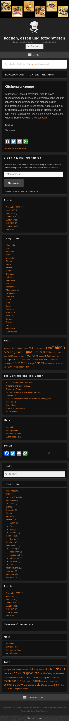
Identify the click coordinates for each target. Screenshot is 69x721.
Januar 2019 (11, 216)
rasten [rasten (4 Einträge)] (54, 356)
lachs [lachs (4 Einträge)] (6, 356)
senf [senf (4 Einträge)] (51, 359)
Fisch (8, 264)
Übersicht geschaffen (15, 408)
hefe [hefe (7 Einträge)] (46, 352)
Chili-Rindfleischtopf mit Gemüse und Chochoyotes (28, 399)
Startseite (31, 64)
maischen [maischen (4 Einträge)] (16, 356)
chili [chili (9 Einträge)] (31, 348)
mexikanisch (11, 293)
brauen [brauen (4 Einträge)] (25, 348)
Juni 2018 (10, 220)
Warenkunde (11, 332)
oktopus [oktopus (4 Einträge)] (42, 356)
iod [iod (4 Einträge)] (57, 352)
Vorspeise (10, 328)
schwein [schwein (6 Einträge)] (45, 359)
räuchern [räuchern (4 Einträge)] (29, 359)
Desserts (10, 258)
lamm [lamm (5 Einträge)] (10, 356)
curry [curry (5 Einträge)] (36, 348)
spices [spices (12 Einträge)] (39, 363)
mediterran (11, 287)
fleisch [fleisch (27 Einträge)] (58, 347)
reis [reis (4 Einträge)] (58, 356)
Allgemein (10, 245)
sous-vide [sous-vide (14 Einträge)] (20, 363)
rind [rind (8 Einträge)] (14, 359)
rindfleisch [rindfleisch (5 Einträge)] (21, 360)
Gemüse (10, 271)
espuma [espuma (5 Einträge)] (42, 348)
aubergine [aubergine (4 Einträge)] (7, 348)
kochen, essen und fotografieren (34, 38)
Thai (8, 325)
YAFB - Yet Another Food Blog (19, 383)
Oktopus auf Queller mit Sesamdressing (23, 392)
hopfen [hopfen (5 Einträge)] (52, 352)
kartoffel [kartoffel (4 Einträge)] (61, 352)
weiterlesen (41, 117)
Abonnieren (14, 183)
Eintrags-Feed (12, 430)
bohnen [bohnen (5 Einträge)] (19, 348)
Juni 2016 (10, 226)
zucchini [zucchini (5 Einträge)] (25, 367)
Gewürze (10, 274)
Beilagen (10, 251)
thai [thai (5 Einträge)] (62, 363)
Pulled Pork (11, 402)
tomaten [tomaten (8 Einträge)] (8, 366)
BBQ (8, 248)
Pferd (8, 299)
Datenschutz (61, 708)
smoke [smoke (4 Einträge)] (55, 359)
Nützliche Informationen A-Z (18, 386)
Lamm (9, 283)
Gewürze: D (11, 395)
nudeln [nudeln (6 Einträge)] (35, 356)
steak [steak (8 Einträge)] (57, 363)
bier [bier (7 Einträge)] (14, 348)
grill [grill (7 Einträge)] (42, 352)
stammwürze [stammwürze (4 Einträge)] (48, 363)
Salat (8, 306)
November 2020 (13, 207)
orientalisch (11, 296)
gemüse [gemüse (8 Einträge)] (8, 352)
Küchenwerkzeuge (19, 86)
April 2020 (10, 210)
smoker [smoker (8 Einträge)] (8, 363)
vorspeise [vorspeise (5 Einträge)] (18, 367)
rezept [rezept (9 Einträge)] (7, 359)
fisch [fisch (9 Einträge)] (49, 348)
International (11, 280)
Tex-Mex (10, 322)
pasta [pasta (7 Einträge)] (48, 355)
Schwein (10, 309)
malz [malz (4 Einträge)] (22, 356)
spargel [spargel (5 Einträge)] (31, 363)
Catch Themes (42, 711)
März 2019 (10, 213)
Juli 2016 (10, 223)
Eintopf (9, 261)
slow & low (10, 312)
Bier (8, 255)
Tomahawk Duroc (13, 389)
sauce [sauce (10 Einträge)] (37, 359)
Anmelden (10, 427)
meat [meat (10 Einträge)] (28, 355)
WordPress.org (13, 437)
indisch (9, 277)
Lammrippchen (12, 405)
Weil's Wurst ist (12, 411)
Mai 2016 (10, 229)
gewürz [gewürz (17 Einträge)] (20, 352)
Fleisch (9, 267)
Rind (8, 303)
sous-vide (10, 316)
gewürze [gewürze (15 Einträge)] (32, 352)
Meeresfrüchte (12, 290)
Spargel (9, 319)
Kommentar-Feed (13, 433)
